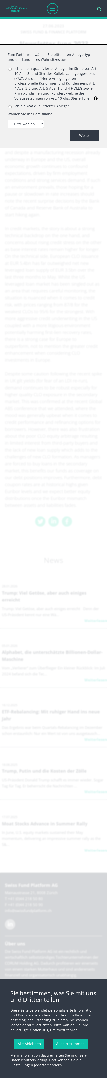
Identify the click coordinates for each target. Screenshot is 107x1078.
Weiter (84, 135)
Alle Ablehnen (29, 1043)
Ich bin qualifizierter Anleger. (42, 106)
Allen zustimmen (70, 1043)
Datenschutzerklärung (28, 1060)
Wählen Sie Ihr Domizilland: (31, 114)
